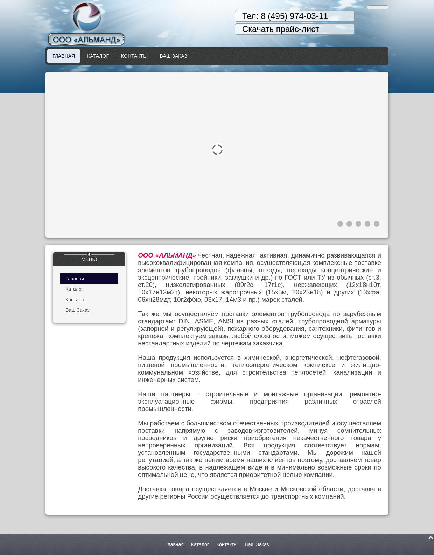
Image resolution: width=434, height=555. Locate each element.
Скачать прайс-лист (280, 29)
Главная (63, 56)
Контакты (134, 56)
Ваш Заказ (174, 56)
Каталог (98, 56)
